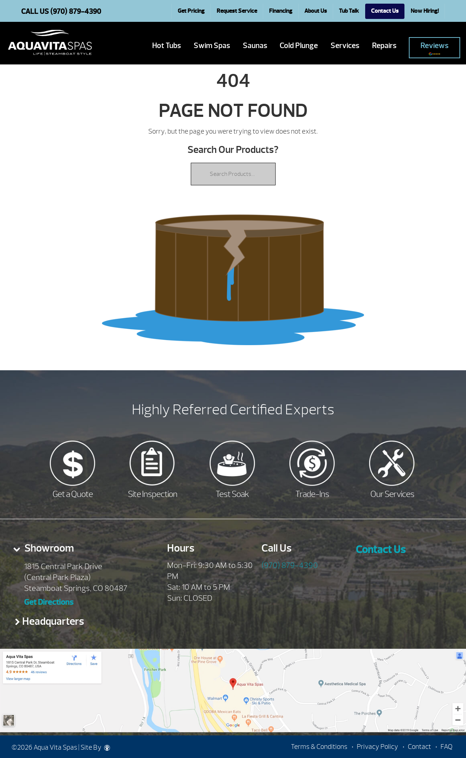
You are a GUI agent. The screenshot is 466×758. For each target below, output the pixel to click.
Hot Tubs (166, 46)
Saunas (255, 46)
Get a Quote (72, 494)
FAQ (447, 746)
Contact (419, 746)
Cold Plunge (299, 46)
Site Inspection (152, 494)
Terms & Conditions (319, 746)
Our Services (392, 494)
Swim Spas (212, 46)
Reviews (434, 48)
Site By (95, 747)
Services (345, 46)
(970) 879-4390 (289, 565)
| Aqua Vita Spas (50, 42)
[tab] (77, 550)
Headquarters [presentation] (53, 621)
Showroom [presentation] (48, 548)
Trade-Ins (312, 494)
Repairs (384, 46)
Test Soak (232, 494)
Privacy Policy (377, 746)
